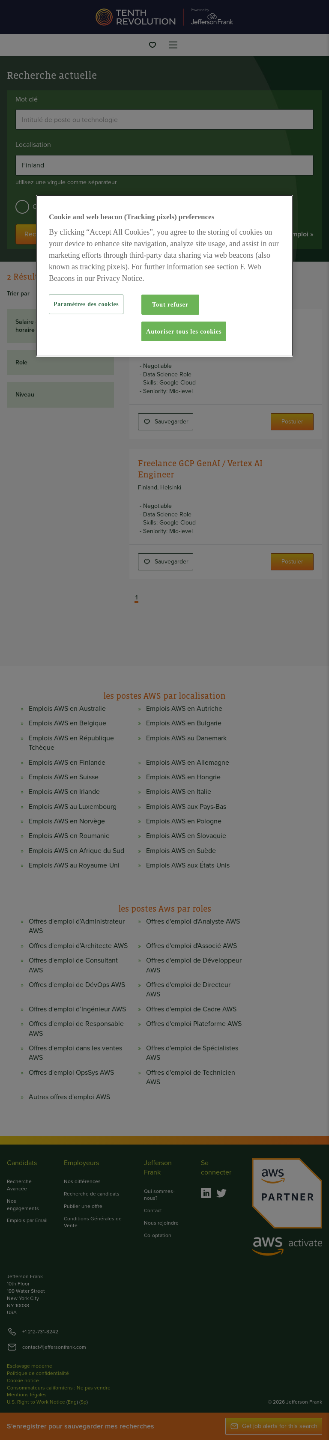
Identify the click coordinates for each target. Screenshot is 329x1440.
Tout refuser (170, 304)
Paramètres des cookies (86, 304)
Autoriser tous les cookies (183, 331)
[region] (164, 276)
